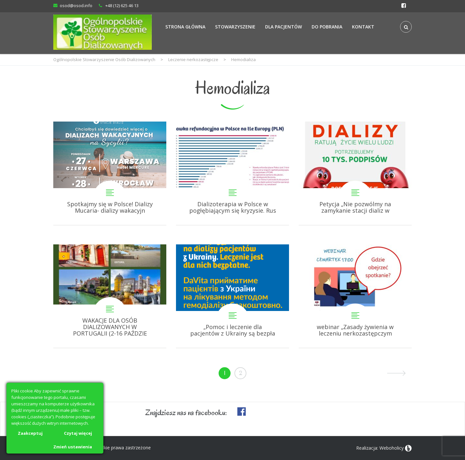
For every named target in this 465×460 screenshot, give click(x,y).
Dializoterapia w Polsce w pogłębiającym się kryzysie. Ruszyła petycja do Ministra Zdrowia (232, 173)
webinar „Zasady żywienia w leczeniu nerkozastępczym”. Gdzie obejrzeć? (355, 296)
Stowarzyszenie (235, 27)
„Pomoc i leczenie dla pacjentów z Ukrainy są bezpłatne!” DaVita (232, 296)
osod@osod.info (76, 5)
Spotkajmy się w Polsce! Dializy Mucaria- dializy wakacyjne (109, 173)
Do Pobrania (327, 27)
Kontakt (363, 27)
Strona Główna (185, 27)
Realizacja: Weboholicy (380, 448)
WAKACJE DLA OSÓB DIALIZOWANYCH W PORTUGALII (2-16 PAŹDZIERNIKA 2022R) (109, 296)
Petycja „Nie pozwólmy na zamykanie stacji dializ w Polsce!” (355, 173)
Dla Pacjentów (283, 27)
